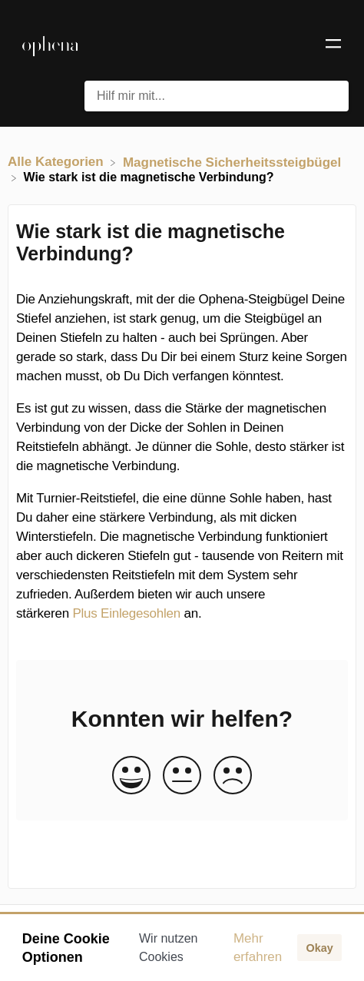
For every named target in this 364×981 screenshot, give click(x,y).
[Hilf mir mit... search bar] (216, 96)
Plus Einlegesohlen (126, 613)
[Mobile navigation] (333, 46)
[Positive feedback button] (131, 776)
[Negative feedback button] (232, 776)
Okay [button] (319, 948)
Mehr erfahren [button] (257, 947)
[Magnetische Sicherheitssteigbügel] (232, 161)
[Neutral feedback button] (182, 776)
